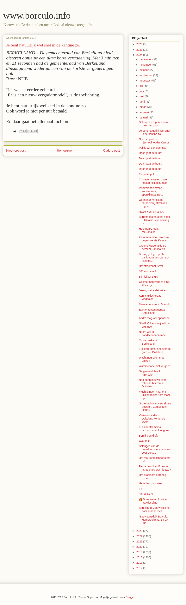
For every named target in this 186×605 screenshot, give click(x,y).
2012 (139, 568)
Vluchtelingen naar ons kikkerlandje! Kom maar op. (154, 395)
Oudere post (111, 150)
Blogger (130, 597)
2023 (139, 530)
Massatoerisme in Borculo (154, 304)
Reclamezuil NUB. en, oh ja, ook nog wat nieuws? (155, 468)
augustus (145, 80)
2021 (139, 541)
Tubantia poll (146, 174)
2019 (139, 552)
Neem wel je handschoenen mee (152, 333)
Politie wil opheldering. (152, 147)
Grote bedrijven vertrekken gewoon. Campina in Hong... (155, 407)
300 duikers (146, 494)
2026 (139, 44)
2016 (139, 562)
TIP (141, 488)
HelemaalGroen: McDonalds (149, 230)
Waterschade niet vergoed (154, 366)
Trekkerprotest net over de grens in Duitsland (155, 350)
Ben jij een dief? (148, 435)
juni (142, 91)
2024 (139, 54)
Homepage (64, 150)
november (146, 64)
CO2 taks (144, 440)
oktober (144, 69)
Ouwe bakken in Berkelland (148, 342)
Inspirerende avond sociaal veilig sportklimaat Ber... (151, 191)
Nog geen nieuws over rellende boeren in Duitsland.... (152, 383)
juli (142, 85)
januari (144, 117)
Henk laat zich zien (150, 483)
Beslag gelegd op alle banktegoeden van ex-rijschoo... (154, 257)
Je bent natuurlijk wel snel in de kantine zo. (154, 132)
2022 (139, 536)
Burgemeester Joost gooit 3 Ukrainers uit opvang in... (154, 220)
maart (143, 106)
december (146, 59)
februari (144, 112)
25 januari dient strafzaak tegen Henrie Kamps (154, 239)
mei (142, 96)
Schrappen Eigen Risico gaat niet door (153, 124)
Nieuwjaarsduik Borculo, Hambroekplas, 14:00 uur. (153, 520)
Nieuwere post (16, 150)
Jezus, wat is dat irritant (153, 290)
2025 (139, 49)
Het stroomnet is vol (151, 266)
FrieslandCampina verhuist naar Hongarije (154, 429)
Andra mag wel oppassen (154, 318)
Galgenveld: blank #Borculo (150, 373)
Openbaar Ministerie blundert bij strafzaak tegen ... (153, 203)
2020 (139, 546)
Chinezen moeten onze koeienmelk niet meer (153, 181)
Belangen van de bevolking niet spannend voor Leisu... (155, 449)
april (142, 101)
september (146, 75)
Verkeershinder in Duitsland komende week (152, 418)
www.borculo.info (37, 15)
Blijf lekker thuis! (148, 276)
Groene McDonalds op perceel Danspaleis (152, 247)
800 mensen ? (147, 271)
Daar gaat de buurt (150, 152)
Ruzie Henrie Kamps (151, 211)
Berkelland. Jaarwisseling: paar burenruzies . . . (154, 509)
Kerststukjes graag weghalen (150, 297)
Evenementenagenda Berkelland (152, 311)
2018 (139, 557)
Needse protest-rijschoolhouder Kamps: (154, 141)
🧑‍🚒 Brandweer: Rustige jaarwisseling (153, 501)
